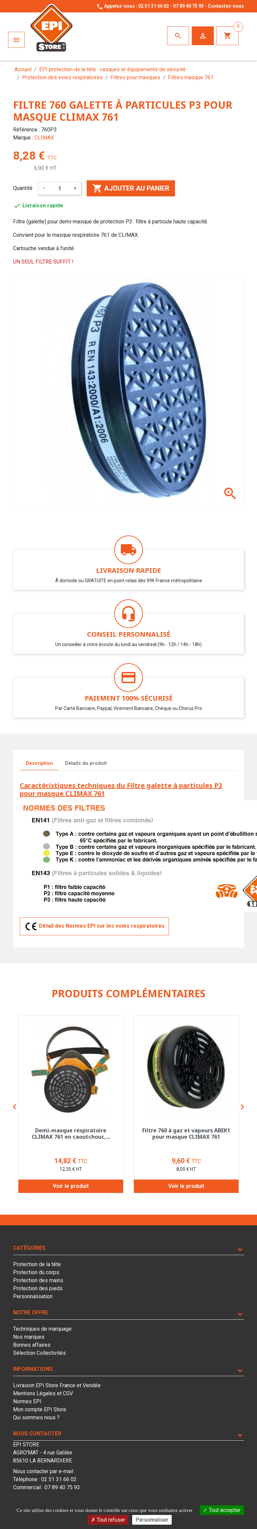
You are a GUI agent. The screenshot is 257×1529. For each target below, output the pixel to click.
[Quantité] (60, 188)
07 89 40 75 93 (188, 6)
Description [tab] (39, 763)
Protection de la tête (37, 1264)
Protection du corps (36, 1272)
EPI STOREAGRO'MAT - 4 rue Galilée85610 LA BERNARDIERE (42, 1452)
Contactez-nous (226, 6)
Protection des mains (38, 1280)
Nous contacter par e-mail (43, 1471)
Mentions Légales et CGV (43, 1393)
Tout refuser (108, 1520)
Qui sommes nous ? (36, 1417)
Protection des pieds (38, 1288)
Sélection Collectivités (39, 1353)
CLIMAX (44, 137)
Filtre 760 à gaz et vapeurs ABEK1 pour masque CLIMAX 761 (186, 1133)
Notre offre (30, 1312)
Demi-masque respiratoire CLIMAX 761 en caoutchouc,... (71, 1133)
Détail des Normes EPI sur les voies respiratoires (94, 926)
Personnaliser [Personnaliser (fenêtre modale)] (152, 1520)
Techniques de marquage (42, 1329)
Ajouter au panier (130, 188)
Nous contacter (37, 1433)
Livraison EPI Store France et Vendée (57, 1385)
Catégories (29, 1248)
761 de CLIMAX (119, 235)
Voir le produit (71, 1186)
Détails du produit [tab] (86, 763)
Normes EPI (27, 1401)
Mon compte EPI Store (39, 1409)
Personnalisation (33, 1296)
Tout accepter (222, 1510)
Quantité (22, 188)
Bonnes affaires (32, 1345)
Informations (33, 1369)
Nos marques (29, 1337)
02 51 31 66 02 (153, 6)
